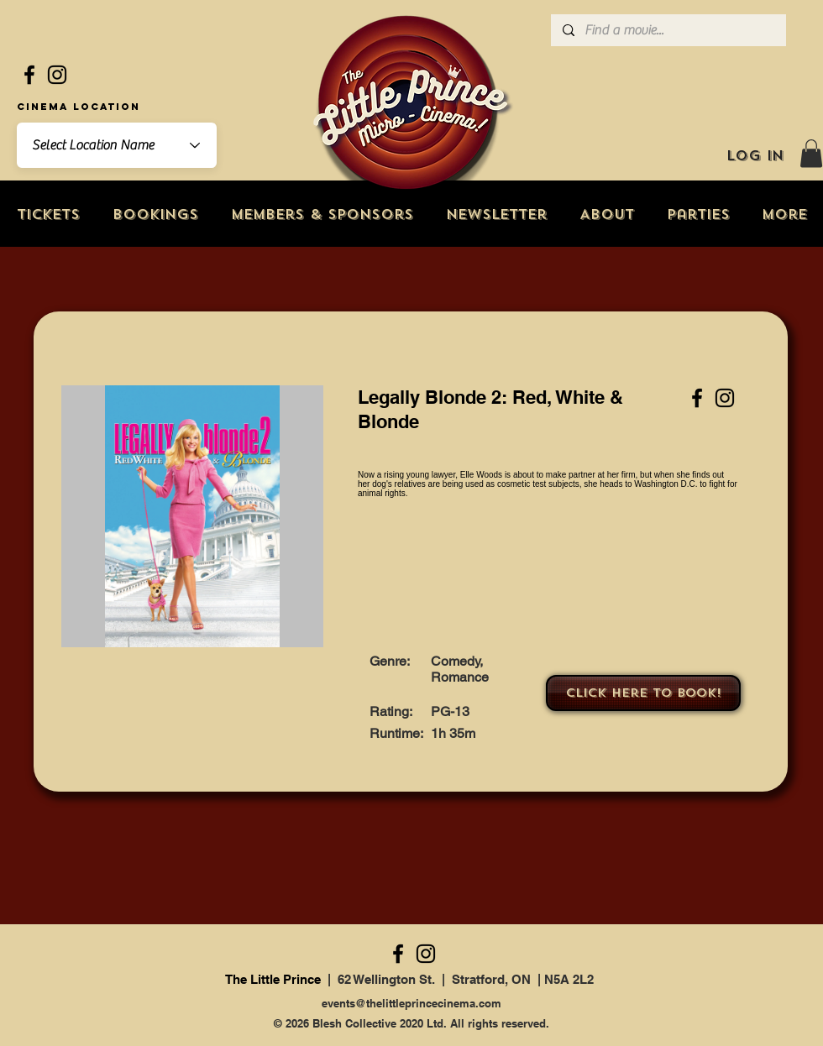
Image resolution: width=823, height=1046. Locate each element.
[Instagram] (57, 74)
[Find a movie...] (667, 30)
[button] (811, 153)
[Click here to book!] (643, 693)
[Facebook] (29, 74)
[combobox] (117, 145)
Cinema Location (78, 106)
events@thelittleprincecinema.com (411, 1003)
